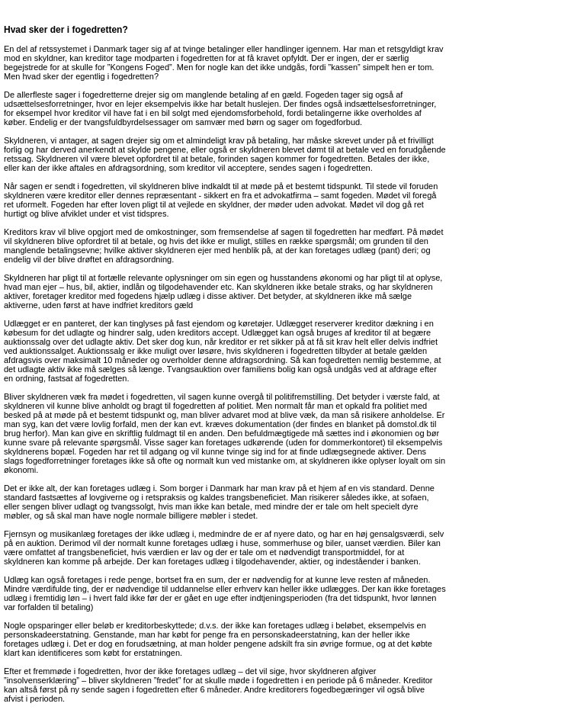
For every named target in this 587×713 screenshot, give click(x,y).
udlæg (364, 250)
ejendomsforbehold (246, 112)
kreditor (99, 58)
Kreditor (418, 680)
